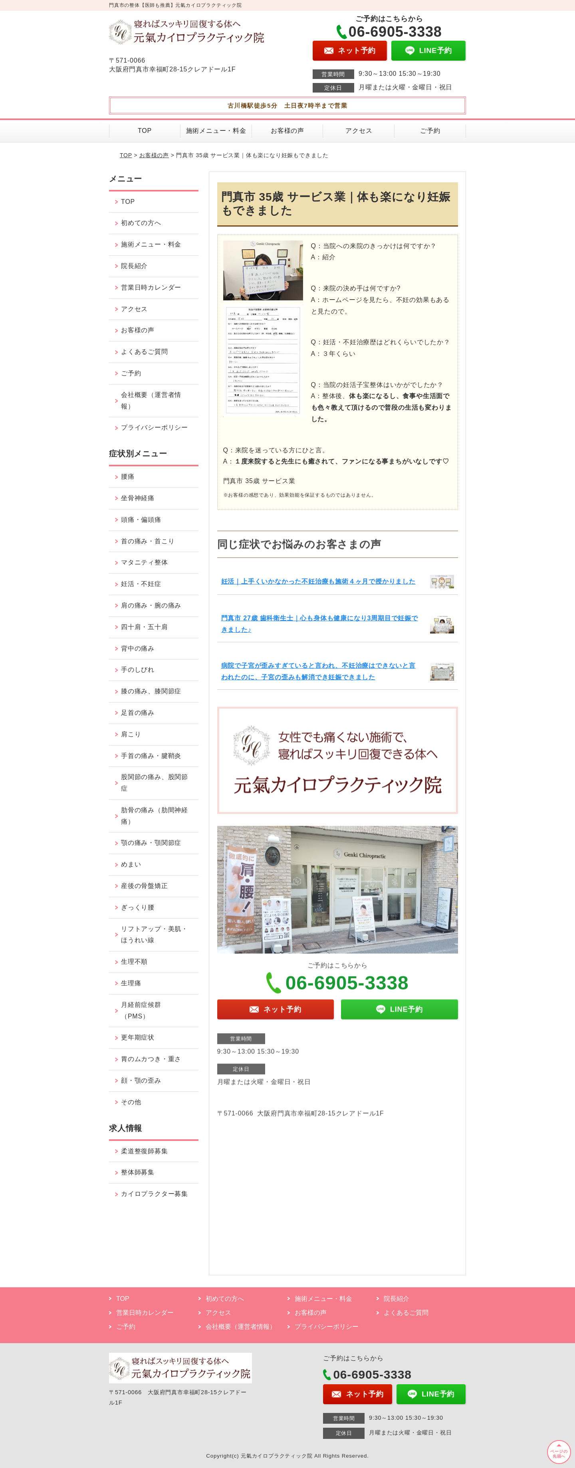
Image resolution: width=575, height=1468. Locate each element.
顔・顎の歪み (141, 1080)
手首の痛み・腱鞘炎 (151, 755)
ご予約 (430, 130)
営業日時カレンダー (151, 287)
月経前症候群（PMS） (141, 1010)
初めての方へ (141, 222)
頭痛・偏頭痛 (141, 519)
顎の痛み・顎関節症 (151, 842)
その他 (131, 1102)
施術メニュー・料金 (216, 130)
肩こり (131, 734)
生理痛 (131, 983)
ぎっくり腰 (138, 907)
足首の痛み (138, 712)
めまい (131, 864)
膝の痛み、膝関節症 (151, 691)
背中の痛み (138, 648)
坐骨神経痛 (138, 498)
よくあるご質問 (144, 351)
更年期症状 (138, 1037)
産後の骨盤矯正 (144, 885)
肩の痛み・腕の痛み (151, 605)
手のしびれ (138, 669)
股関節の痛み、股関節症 (154, 782)
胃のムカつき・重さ (151, 1059)
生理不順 (134, 961)
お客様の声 (287, 130)
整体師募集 (138, 1172)
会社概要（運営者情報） (151, 400)
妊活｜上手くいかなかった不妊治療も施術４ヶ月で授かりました (318, 581)
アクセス (358, 130)
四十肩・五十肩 (144, 627)
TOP (145, 130)
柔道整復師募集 (144, 1151)
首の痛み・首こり (147, 541)
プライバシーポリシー (154, 427)
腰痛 (128, 476)
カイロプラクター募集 (154, 1193)
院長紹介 (134, 265)
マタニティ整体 (144, 562)
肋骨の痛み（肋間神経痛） (154, 816)
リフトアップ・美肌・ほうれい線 (154, 934)
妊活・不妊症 (141, 583)
